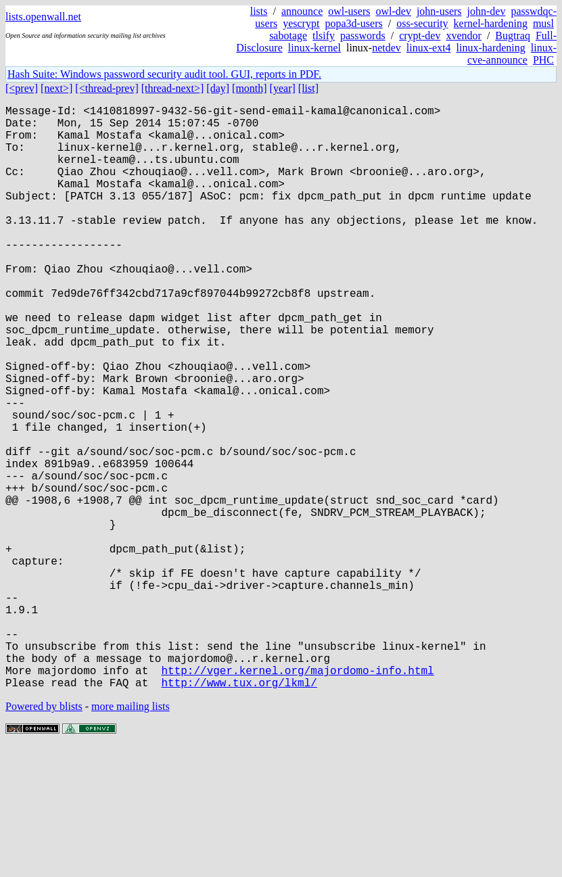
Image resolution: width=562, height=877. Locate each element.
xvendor (463, 35)
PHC (543, 60)
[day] (217, 88)
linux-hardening (490, 47)
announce (302, 11)
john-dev (486, 11)
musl (543, 23)
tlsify (323, 35)
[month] (249, 88)
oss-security (422, 23)
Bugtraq (512, 35)
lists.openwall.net (43, 16)
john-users (439, 11)
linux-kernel (314, 47)
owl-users (349, 11)
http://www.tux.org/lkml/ (239, 812)
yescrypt (301, 23)
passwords (362, 35)
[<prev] (21, 88)
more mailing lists (130, 836)
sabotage (288, 35)
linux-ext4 (428, 47)
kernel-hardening (491, 23)
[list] (308, 88)
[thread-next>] (172, 88)
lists (259, 11)
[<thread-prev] (106, 88)
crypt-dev (419, 35)
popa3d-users (353, 23)
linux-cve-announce (512, 54)
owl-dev (393, 11)
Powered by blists (44, 836)
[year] (283, 88)
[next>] (56, 88)
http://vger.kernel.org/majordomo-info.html (297, 797)
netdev (386, 47)
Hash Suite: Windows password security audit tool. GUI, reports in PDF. (164, 74)
